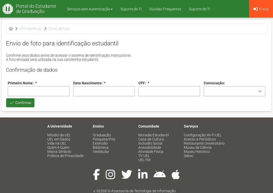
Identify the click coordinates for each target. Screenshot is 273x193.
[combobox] (104, 91)
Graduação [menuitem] (102, 135)
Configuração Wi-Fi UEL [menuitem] (203, 135)
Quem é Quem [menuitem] (58, 147)
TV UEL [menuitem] (144, 156)
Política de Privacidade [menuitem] (65, 156)
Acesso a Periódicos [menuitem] (200, 139)
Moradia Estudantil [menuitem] (153, 135)
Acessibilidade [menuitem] (149, 147)
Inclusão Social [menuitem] (150, 143)
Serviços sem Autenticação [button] (90, 9)
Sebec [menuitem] (188, 156)
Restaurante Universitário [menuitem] (204, 143)
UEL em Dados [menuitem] (58, 139)
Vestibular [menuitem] (101, 152)
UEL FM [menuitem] (144, 160)
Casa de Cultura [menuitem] (151, 139)
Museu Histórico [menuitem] (197, 152)
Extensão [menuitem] (100, 143)
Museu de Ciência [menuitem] (198, 147)
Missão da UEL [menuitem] (59, 135)
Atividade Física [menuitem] (150, 152)
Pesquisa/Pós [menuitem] (104, 139)
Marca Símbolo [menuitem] (59, 152)
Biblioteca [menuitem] (101, 147)
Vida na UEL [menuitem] (56, 143)
